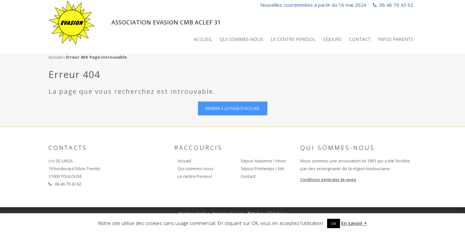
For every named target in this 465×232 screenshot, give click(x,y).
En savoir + (354, 223)
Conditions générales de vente (328, 179)
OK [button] (333, 223)
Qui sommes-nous (241, 39)
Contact (360, 39)
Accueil (203, 39)
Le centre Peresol (293, 39)
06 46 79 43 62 (396, 5)
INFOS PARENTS (395, 39)
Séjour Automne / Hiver (263, 161)
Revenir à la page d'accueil (232, 108)
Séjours (332, 39)
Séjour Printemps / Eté (262, 168)
